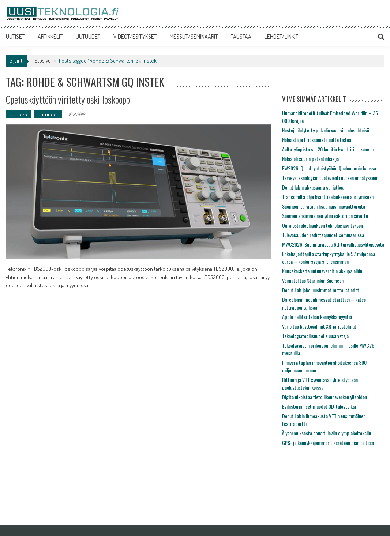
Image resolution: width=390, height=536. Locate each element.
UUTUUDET (88, 36)
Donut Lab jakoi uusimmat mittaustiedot (320, 290)
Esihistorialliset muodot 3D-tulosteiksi (319, 406)
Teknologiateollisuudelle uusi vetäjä (315, 336)
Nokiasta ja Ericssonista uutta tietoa (316, 139)
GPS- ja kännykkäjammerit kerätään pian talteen (328, 442)
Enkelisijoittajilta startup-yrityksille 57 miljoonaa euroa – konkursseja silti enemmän (328, 257)
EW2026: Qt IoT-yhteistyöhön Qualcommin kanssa (329, 168)
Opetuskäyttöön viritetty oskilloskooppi (69, 99)
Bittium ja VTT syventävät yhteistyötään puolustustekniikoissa (320, 383)
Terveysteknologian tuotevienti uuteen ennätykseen (330, 177)
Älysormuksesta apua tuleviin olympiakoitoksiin (326, 433)
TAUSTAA (241, 36)
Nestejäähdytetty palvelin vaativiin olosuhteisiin (326, 130)
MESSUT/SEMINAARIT (194, 36)
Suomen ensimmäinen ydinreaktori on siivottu (325, 216)
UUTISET (15, 36)
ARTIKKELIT (50, 36)
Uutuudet (48, 114)
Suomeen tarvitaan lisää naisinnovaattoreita (323, 206)
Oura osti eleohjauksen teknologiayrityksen (322, 225)
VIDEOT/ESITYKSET (135, 36)
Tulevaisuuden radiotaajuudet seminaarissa (323, 235)
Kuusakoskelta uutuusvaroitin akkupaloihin (322, 271)
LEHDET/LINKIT (281, 36)
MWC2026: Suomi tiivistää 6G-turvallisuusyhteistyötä (333, 244)
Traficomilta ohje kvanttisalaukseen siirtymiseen (328, 196)
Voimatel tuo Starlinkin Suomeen (313, 280)
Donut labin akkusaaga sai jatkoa (313, 187)
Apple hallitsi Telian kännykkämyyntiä (317, 317)
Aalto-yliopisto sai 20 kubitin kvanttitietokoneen (328, 149)
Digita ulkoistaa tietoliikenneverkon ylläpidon (324, 397)
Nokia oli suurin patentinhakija (310, 158)
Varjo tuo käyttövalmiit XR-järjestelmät (319, 326)
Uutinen (18, 114)
